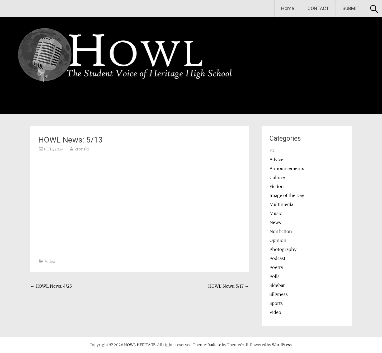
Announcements (287, 168)
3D (272, 150)
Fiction (277, 186)
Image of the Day (287, 195)
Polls (275, 276)
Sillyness (279, 294)
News (275, 222)
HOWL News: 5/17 (228, 286)
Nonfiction (281, 231)
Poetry (276, 267)
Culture (277, 177)
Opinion (278, 240)
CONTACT (318, 8)
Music (276, 213)
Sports (276, 303)
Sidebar (277, 285)
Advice (276, 159)
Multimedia (281, 204)
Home (287, 8)
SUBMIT (350, 8)
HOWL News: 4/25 (51, 286)
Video (50, 261)
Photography (283, 249)
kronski (81, 149)
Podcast (277, 258)
